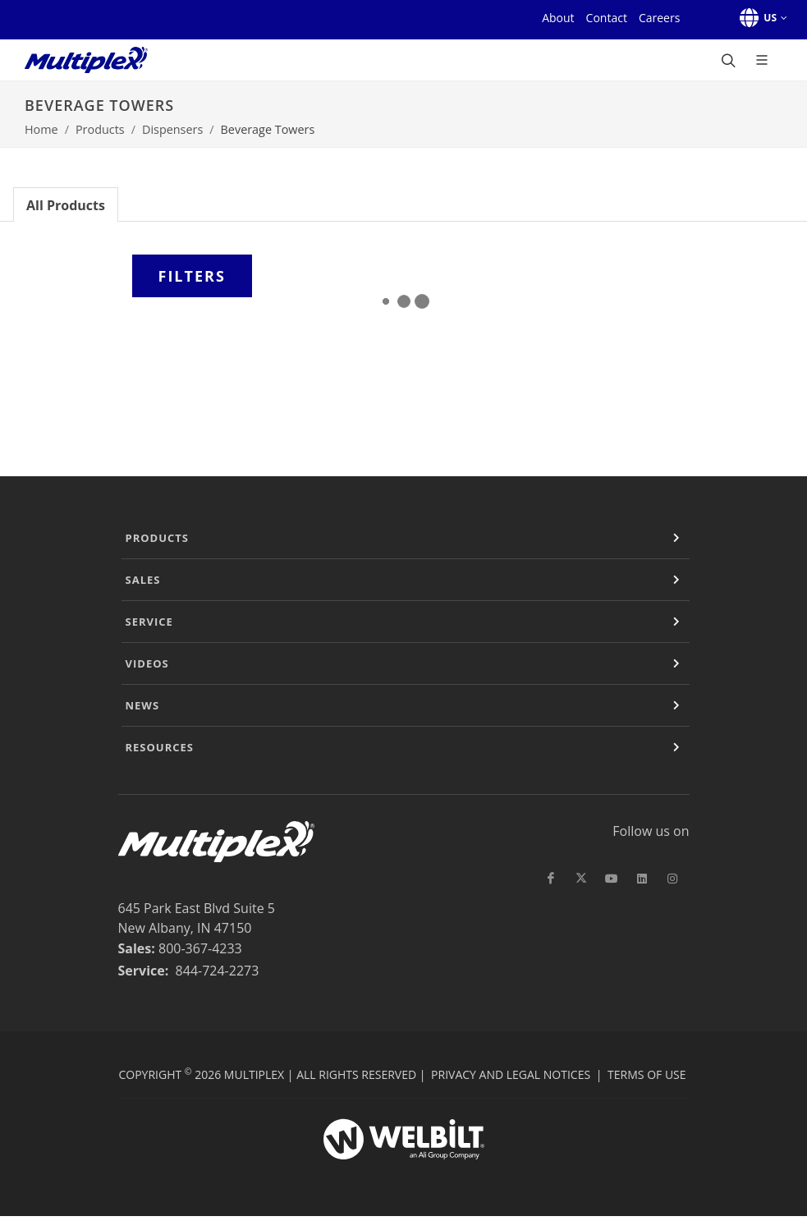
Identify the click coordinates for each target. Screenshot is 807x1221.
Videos (147, 663)
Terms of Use (646, 1074)
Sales (143, 579)
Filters (192, 276)
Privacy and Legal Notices (510, 1074)
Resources (160, 747)
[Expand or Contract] (676, 538)
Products (100, 129)
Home (41, 129)
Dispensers (172, 129)
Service (149, 621)
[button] (760, 18)
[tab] (65, 204)
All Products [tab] (65, 205)
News (143, 705)
